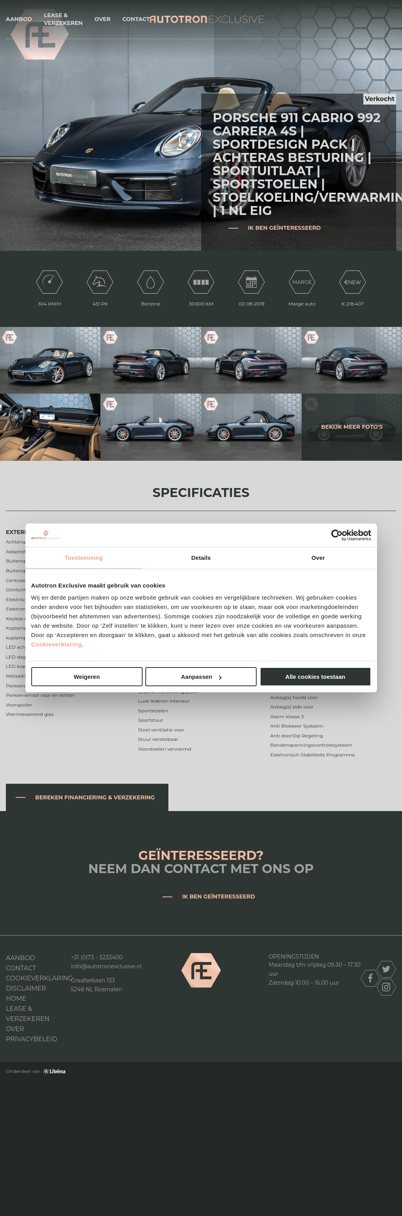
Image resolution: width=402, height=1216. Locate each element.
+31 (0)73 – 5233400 (97, 957)
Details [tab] (201, 557)
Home (16, 998)
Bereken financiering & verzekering (95, 797)
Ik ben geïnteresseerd (284, 227)
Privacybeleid (31, 1039)
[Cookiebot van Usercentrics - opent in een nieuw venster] (337, 535)
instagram (386, 987)
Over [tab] (318, 557)
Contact (136, 19)
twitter (386, 969)
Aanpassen (201, 676)
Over (103, 19)
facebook (370, 978)
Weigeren (86, 676)
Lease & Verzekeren (63, 19)
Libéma (54, 1071)
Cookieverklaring (56, 644)
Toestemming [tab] (84, 557)
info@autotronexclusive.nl (106, 966)
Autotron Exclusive (207, 19)
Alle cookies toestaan (315, 676)
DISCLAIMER (26, 988)
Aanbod (19, 19)
